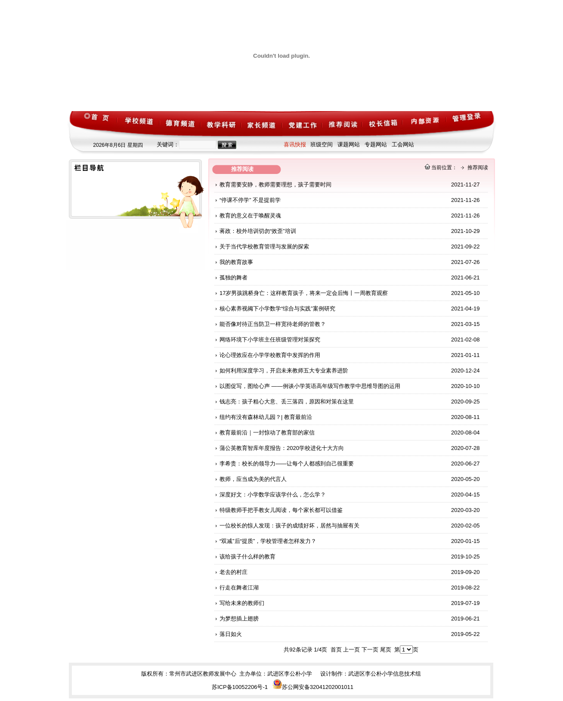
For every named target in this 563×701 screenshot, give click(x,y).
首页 (336, 649)
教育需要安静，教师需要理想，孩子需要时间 (275, 184)
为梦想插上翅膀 (239, 618)
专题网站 (376, 144)
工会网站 (403, 144)
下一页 (370, 649)
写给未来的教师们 (242, 603)
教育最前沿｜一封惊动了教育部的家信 (267, 432)
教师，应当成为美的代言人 (253, 479)
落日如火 (231, 634)
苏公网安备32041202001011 (312, 687)
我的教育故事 (236, 262)
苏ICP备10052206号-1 (240, 687)
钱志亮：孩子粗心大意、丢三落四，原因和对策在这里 (287, 401)
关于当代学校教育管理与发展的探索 (264, 246)
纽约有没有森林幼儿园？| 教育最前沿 (266, 417)
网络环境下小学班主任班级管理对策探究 (270, 339)
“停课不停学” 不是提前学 (250, 200)
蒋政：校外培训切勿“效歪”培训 (258, 231)
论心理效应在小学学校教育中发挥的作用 (270, 355)
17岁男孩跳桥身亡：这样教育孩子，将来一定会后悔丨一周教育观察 (304, 293)
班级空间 (321, 144)
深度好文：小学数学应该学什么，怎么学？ (273, 494)
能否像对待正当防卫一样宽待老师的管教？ (273, 324)
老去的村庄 (233, 572)
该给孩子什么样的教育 (247, 556)
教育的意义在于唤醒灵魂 (250, 215)
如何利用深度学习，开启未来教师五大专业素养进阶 (284, 370)
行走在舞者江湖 (239, 587)
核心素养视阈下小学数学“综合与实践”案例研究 (277, 308)
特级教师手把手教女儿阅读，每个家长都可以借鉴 (281, 510)
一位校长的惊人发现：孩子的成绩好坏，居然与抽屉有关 (289, 525)
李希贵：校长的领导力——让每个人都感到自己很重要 (287, 463)
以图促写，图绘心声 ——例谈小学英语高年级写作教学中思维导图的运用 (310, 386)
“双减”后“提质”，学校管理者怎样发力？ (268, 541)
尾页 (385, 649)
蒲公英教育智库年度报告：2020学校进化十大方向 (282, 448)
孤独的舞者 (233, 277)
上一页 (351, 649)
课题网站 (348, 144)
